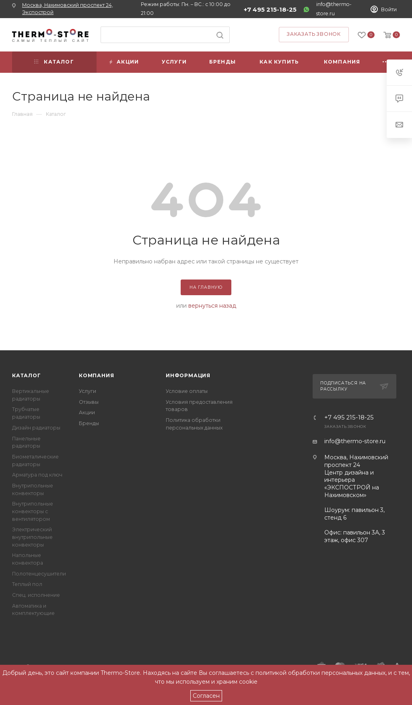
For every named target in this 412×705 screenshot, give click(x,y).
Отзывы (89, 402)
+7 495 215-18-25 (270, 9)
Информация (188, 375)
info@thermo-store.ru (354, 441)
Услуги (87, 391)
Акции (87, 412)
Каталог (26, 375)
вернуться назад (212, 305)
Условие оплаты (187, 391)
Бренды (89, 423)
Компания (96, 375)
